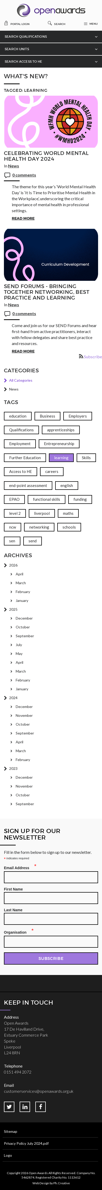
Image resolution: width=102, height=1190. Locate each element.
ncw (12, 527)
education (17, 416)
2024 (13, 697)
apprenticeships (61, 429)
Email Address (18, 867)
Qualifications (21, 429)
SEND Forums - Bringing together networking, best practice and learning (46, 292)
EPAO (14, 499)
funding (80, 499)
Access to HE (20, 471)
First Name (13, 889)
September (25, 636)
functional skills (46, 499)
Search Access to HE (23, 61)
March (21, 583)
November (24, 715)
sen (12, 540)
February (23, 591)
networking (39, 527)
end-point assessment (28, 485)
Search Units (17, 49)
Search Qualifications (26, 36)
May (19, 653)
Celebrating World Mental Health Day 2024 (46, 156)
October (23, 627)
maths (68, 513)
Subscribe (93, 356)
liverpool (42, 513)
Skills (86, 457)
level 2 (15, 513)
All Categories (20, 380)
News (13, 165)
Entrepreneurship (59, 443)
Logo (8, 1155)
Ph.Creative (61, 1183)
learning (61, 457)
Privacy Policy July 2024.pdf (26, 1143)
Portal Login (17, 23)
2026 (13, 565)
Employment (20, 443)
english (66, 485)
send (33, 540)
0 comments (24, 174)
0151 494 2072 (17, 1071)
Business (47, 416)
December (24, 618)
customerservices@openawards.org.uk (38, 1091)
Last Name (13, 910)
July (19, 644)
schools (69, 527)
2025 (13, 609)
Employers (78, 416)
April (19, 574)
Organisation (17, 931)
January (22, 600)
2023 (13, 768)
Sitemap (10, 1131)
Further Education (25, 457)
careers (51, 471)
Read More (23, 218)
